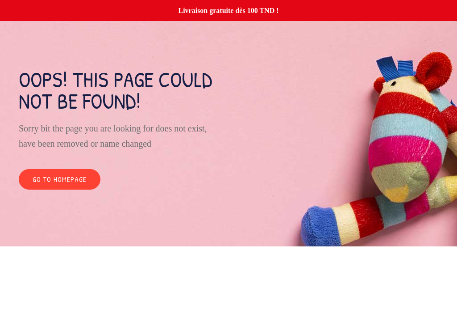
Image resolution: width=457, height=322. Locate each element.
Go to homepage (60, 179)
